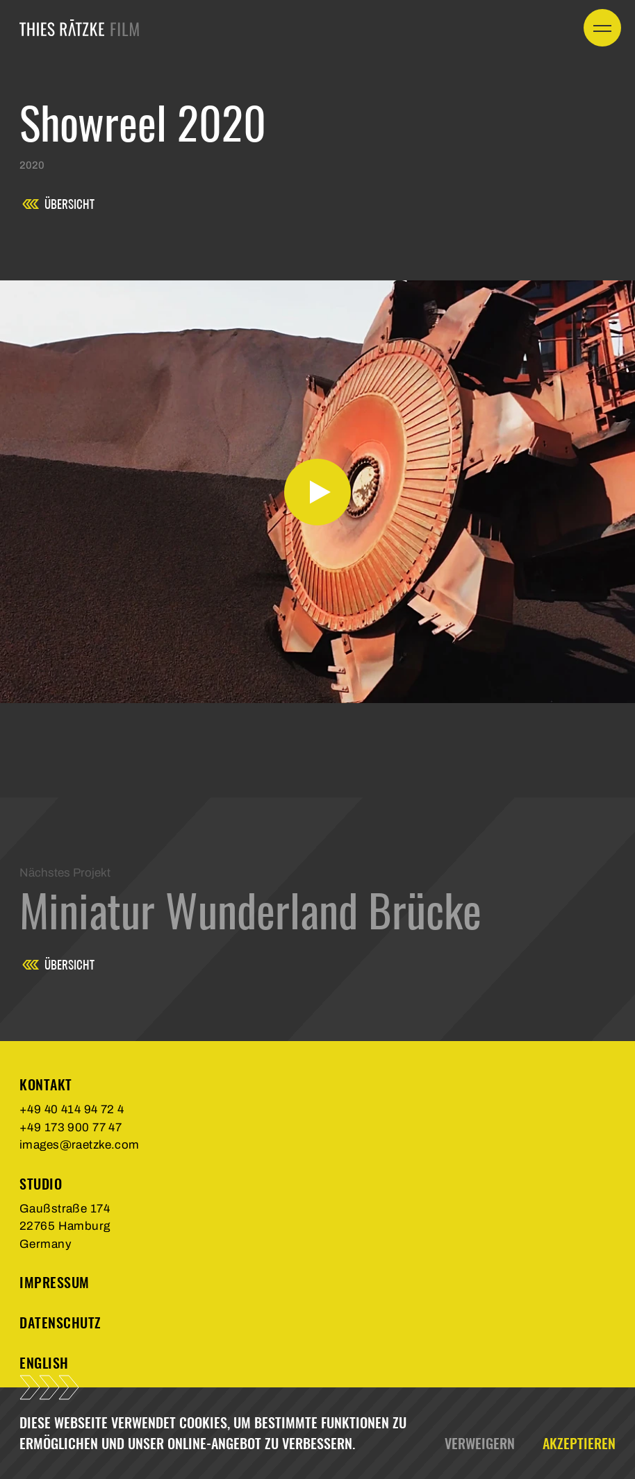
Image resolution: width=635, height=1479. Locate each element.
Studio (40, 1183)
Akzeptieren (579, 1443)
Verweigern (480, 1443)
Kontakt (45, 1084)
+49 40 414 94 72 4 (71, 1109)
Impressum (54, 1282)
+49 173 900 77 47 (70, 1127)
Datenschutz (60, 1322)
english (44, 1362)
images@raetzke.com (79, 1144)
